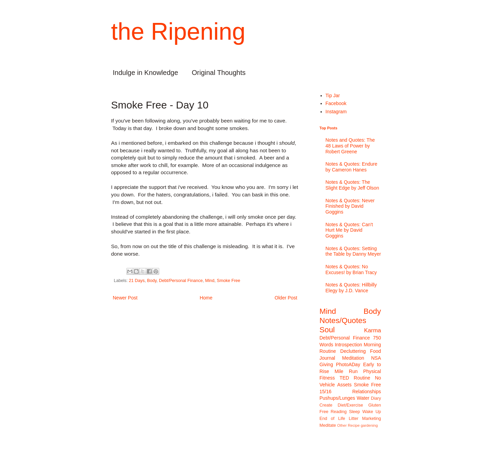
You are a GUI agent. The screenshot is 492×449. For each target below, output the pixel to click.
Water (363, 398)
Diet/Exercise (350, 405)
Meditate (327, 425)
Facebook (336, 103)
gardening (369, 425)
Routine (362, 378)
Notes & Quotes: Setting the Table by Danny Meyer (353, 251)
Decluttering (353, 351)
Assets (344, 384)
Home (206, 297)
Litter (353, 418)
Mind (209, 280)
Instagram (336, 111)
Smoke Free (229, 280)
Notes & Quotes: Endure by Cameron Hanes (352, 166)
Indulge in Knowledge (145, 72)
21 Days (137, 280)
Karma (372, 330)
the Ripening (178, 31)
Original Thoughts (219, 72)
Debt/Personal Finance (181, 280)
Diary (376, 398)
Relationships (366, 391)
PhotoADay (348, 364)
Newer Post (125, 297)
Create (325, 405)
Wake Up (371, 411)
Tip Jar (333, 95)
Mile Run (346, 371)
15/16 (325, 391)
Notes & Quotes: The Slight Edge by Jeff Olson (352, 185)
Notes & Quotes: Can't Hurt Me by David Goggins (349, 230)
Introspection (348, 344)
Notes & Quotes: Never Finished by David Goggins (350, 206)
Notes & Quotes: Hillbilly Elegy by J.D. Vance (351, 287)
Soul (327, 329)
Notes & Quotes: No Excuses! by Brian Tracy (351, 269)
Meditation (353, 358)
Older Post (286, 297)
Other (342, 425)
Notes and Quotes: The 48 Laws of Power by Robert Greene (350, 145)
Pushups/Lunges (337, 398)
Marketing (371, 418)
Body (151, 280)
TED (344, 378)
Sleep (354, 411)
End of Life (332, 418)
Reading (339, 411)
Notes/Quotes (342, 320)
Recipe (354, 425)
